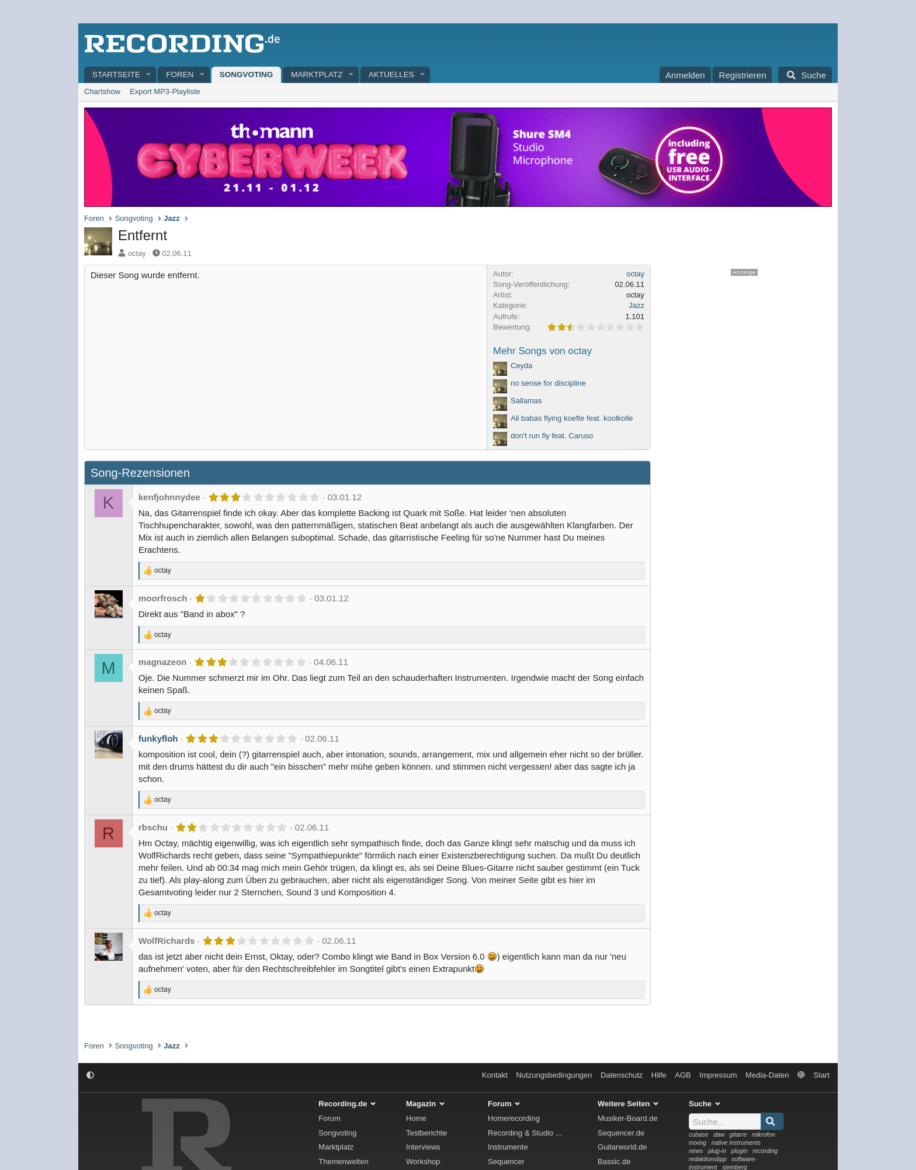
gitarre (738, 1134)
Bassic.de (614, 1161)
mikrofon (763, 1134)
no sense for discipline (548, 383)
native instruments (736, 1143)
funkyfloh (158, 738)
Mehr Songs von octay (542, 350)
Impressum (718, 1075)
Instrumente (508, 1147)
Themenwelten (343, 1161)
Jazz (636, 305)
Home (416, 1118)
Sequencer (506, 1161)
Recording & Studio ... (524, 1133)
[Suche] (805, 75)
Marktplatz (316, 74)
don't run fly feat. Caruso (552, 435)
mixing (697, 1143)
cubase (699, 1134)
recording (765, 1151)
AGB (683, 1075)
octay (137, 253)
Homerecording (514, 1118)
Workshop (423, 1161)
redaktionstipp (708, 1159)
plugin (739, 1151)
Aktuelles (391, 74)
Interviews (423, 1147)
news (696, 1151)
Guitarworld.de (622, 1147)
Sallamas (526, 400)
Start (822, 1075)
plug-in (717, 1151)
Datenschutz (622, 1075)
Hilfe (659, 1075)
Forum (329, 1118)
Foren (179, 74)
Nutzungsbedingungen (554, 1075)
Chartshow (102, 91)
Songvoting (246, 74)
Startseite (116, 74)
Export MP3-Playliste (165, 91)
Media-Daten (767, 1075)
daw (718, 1134)
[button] (149, 75)
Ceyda (522, 365)
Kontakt (495, 1075)
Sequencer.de (621, 1133)
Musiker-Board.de (628, 1118)
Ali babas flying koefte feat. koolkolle (572, 418)
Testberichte (426, 1133)
